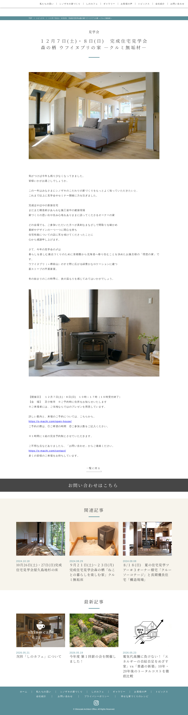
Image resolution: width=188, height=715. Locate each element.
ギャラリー (109, 4)
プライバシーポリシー (96, 696)
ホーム (23, 692)
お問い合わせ (177, 4)
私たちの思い (47, 4)
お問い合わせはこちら (93, 485)
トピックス (144, 4)
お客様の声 (126, 4)
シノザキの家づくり (69, 4)
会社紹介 (160, 4)
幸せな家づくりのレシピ (135, 696)
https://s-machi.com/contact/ (47, 450)
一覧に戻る (93, 468)
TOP (30, 18)
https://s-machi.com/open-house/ (50, 421)
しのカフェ (92, 4)
